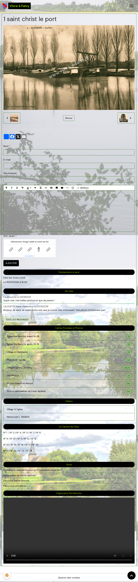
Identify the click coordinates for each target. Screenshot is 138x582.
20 (37, 444)
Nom (5, 146)
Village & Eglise (15, 409)
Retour (68, 118)
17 (29, 444)
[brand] (17, 6)
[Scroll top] (131, 575)
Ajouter (11, 263)
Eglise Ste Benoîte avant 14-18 (69, 336)
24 (30, 450)
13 (35, 438)
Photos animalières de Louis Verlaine (69, 391)
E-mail (6, 159)
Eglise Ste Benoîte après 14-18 (69, 344)
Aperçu (83, 187)
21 (8, 450)
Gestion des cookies (69, 577)
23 (22, 450)
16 (22, 444)
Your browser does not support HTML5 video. (69, 531)
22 (14, 450)
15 (15, 444)
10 (14, 438)
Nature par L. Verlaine (18, 416)
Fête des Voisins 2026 (14, 277)
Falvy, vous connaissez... (15, 486)
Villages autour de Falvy (69, 368)
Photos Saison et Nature (69, 383)
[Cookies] (7, 575)
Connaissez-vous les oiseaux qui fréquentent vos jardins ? (32, 470)
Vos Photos (69, 375)
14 (8, 444)
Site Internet (10, 173)
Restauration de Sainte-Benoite (19, 475)
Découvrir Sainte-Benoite (16, 480)
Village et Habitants (69, 352)
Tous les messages (17, 319)
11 (21, 438)
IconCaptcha (29, 256)
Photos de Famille (69, 360)
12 (28, 438)
